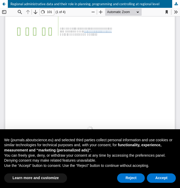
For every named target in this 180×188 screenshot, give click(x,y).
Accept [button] (161, 178)
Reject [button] (130, 178)
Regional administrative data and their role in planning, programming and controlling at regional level (84, 4)
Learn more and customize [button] (36, 178)
